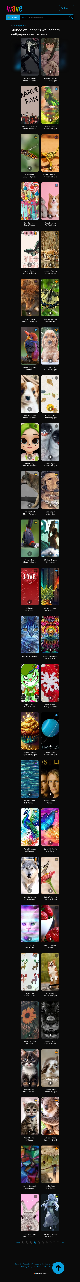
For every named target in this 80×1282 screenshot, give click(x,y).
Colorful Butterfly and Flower (50, 850)
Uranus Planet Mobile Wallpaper (50, 753)
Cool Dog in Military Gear (50, 513)
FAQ (49, 1267)
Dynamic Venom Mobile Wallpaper (29, 79)
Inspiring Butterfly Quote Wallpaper (29, 272)
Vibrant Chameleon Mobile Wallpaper (50, 176)
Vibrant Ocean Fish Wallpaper (29, 802)
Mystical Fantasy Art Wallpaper (50, 1235)
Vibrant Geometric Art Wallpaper (29, 1187)
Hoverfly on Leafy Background (30, 176)
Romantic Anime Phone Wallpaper (50, 79)
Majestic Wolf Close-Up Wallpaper (29, 320)
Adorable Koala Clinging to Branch (50, 1139)
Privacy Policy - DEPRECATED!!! (33, 1267)
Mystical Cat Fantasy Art (29, 946)
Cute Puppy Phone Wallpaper (50, 368)
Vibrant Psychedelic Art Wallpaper (50, 657)
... (57, 1243)
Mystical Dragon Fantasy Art (50, 561)
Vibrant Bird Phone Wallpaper (29, 561)
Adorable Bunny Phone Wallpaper (50, 1091)
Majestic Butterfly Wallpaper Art (50, 320)
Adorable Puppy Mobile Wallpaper (29, 416)
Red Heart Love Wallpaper (29, 609)
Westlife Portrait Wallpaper (50, 802)
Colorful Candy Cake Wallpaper (29, 224)
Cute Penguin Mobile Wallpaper (50, 465)
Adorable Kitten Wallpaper (29, 1139)
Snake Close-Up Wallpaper (50, 1187)
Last (62, 1243)
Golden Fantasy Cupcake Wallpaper (29, 753)
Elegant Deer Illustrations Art (29, 994)
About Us (26, 1264)
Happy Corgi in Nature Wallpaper (50, 994)
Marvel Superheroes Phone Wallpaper (29, 127)
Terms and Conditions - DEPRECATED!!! (48, 1264)
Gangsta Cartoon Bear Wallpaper (29, 705)
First (18, 1243)
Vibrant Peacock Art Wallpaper (30, 850)
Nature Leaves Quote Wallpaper (50, 416)
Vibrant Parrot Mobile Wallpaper (50, 127)
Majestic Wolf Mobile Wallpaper (29, 513)
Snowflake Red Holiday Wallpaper (50, 705)
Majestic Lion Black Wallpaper (50, 1042)
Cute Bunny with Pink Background (29, 1235)
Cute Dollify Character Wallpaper (29, 465)
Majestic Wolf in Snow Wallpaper (30, 898)
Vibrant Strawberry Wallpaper (50, 946)
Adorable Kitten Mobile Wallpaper (29, 1091)
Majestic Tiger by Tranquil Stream (50, 272)
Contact (18, 1264)
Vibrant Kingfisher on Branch (29, 368)
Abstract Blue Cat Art (30, 656)
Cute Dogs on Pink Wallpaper (50, 224)
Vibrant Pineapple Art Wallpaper (50, 609)
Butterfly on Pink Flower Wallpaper (50, 898)
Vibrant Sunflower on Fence (29, 1042)
